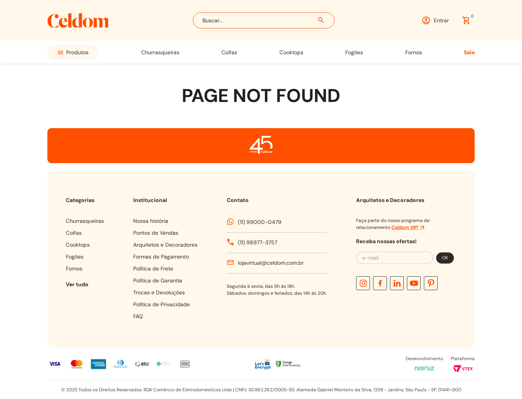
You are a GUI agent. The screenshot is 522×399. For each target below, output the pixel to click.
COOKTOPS (291, 52)
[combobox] (263, 20)
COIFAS (229, 52)
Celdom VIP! (405, 227)
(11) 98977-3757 (257, 242)
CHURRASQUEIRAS (160, 52)
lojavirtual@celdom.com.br (271, 262)
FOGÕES (354, 52)
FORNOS (413, 52)
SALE (469, 52)
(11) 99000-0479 (259, 222)
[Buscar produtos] (321, 20)
